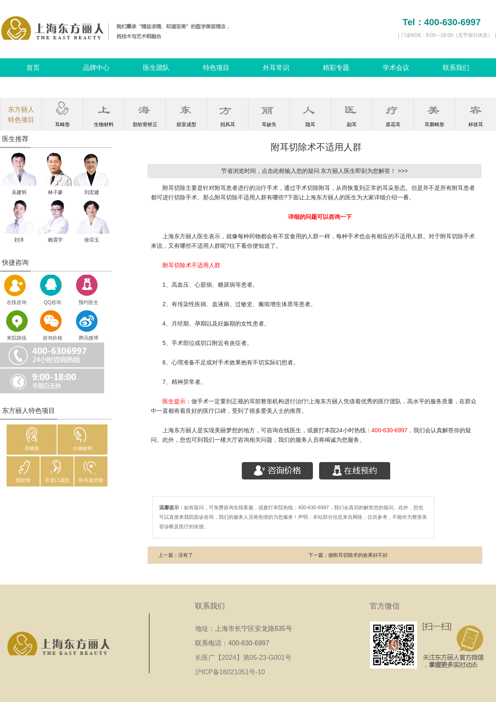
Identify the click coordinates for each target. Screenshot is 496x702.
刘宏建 (91, 192)
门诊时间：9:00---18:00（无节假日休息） (447, 35)
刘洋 (19, 240)
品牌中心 (96, 67)
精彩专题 (336, 67)
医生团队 (156, 67)
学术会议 (396, 67)
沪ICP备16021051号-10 (230, 672)
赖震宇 (55, 240)
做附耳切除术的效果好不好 (358, 555)
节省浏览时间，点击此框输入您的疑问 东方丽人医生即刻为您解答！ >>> (314, 171)
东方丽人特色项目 (21, 114)
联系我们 (456, 67)
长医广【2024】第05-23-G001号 (246, 657)
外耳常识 (276, 67)
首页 (33, 67)
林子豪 (55, 192)
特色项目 (216, 67)
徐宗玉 (91, 240)
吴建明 (19, 192)
